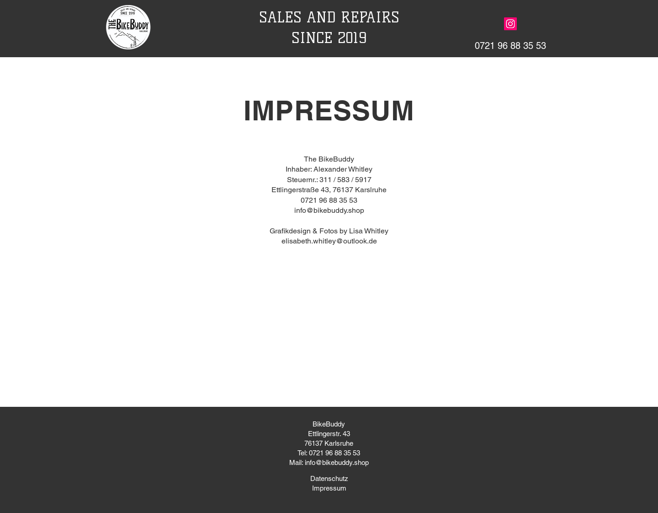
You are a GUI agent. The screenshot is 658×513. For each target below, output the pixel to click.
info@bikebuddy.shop (329, 210)
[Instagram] (510, 23)
